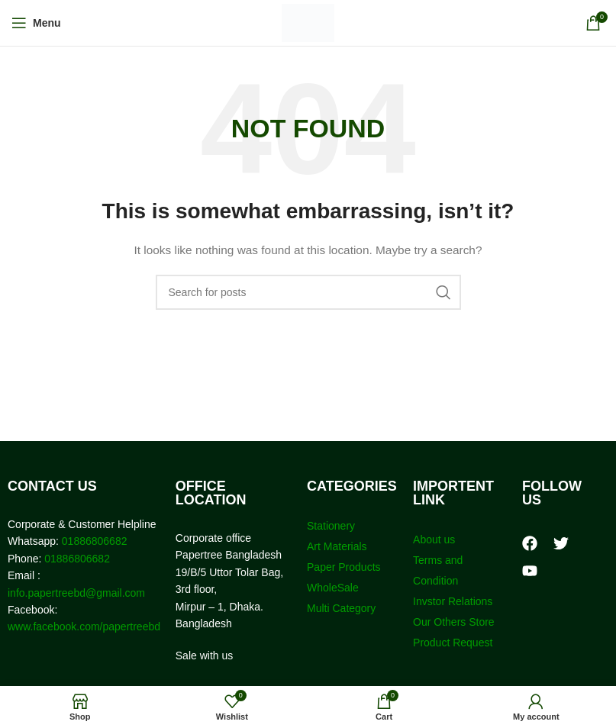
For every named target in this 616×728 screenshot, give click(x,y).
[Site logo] (308, 22)
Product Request (452, 642)
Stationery (331, 526)
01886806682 (93, 541)
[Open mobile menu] (36, 23)
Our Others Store (455, 622)
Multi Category (341, 608)
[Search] (308, 292)
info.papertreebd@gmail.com (76, 593)
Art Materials (337, 546)
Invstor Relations (452, 601)
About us (434, 539)
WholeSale (333, 587)
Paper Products (344, 567)
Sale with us (204, 655)
